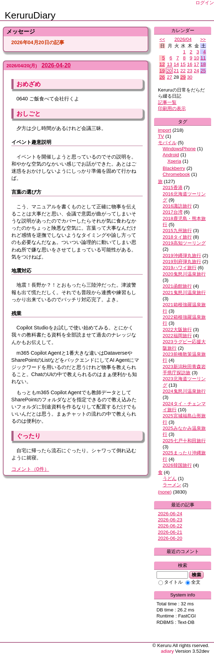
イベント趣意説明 (31, 142)
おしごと (28, 113)
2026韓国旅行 (177, 465)
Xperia (174, 161)
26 (162, 77)
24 (196, 70)
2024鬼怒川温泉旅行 (184, 391)
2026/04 (183, 39)
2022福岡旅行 (177, 335)
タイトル (170, 582)
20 (169, 70)
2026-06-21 (170, 532)
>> (203, 39)
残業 (16, 313)
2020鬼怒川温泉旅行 (184, 274)
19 (162, 70)
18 (203, 64)
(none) (165, 492)
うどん (170, 478)
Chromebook (176, 174)
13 (169, 64)
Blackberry (174, 168)
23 (189, 70)
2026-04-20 (56, 65)
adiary (167, 651)
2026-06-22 (170, 525)
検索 (196, 574)
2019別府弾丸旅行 (182, 261)
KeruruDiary (30, 15)
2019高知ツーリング (184, 243)
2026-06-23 (170, 519)
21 (176, 70)
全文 (192, 582)
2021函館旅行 (177, 286)
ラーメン (172, 484)
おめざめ (28, 84)
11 (203, 58)
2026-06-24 (170, 513)
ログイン (204, 2)
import (164, 130)
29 (183, 77)
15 (183, 64)
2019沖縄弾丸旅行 (182, 255)
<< (162, 39)
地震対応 (21, 270)
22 (183, 70)
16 (189, 64)
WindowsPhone (179, 148)
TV (161, 136)
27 (169, 77)
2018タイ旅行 (177, 237)
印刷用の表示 (172, 108)
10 (196, 58)
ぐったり (28, 435)
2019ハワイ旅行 (180, 267)
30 (189, 77)
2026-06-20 (170, 538)
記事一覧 (167, 102)
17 (196, 64)
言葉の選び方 (26, 192)
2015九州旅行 (177, 230)
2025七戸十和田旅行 (184, 440)
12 (162, 64)
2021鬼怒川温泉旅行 (184, 292)
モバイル (167, 142)
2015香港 (173, 187)
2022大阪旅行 (177, 329)
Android (171, 154)
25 (203, 70)
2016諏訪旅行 (177, 206)
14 (176, 64)
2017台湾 (173, 212)
